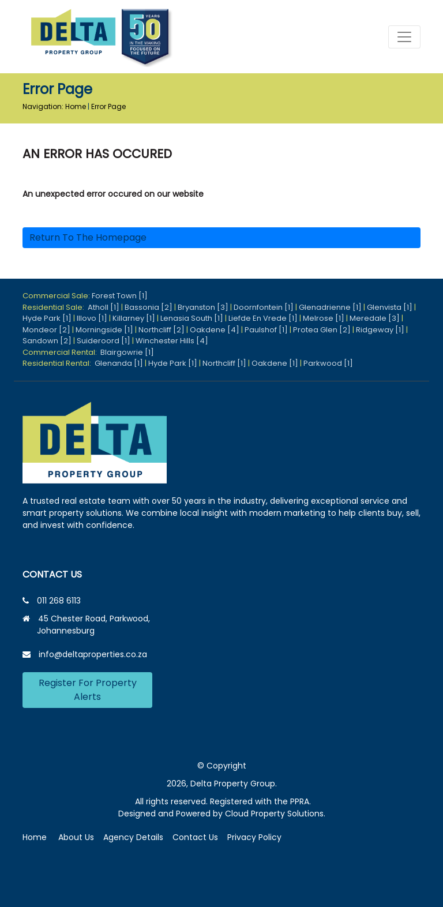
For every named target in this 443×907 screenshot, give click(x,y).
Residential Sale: (55, 307)
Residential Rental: (58, 363)
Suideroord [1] (103, 340)
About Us (76, 837)
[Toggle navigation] (404, 36)
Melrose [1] (323, 318)
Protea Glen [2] (322, 329)
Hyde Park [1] (47, 318)
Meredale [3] (375, 318)
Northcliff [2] (161, 329)
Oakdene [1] (274, 363)
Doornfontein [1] (264, 307)
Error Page (108, 106)
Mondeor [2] (46, 329)
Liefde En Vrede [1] (263, 318)
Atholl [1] (103, 307)
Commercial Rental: (61, 352)
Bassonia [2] (148, 307)
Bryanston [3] (203, 307)
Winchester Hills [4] (172, 340)
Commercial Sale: (57, 295)
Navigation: (42, 106)
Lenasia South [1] (191, 318)
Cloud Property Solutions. (275, 813)
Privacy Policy (254, 837)
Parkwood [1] (328, 363)
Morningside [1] (104, 329)
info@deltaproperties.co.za (93, 654)
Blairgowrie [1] (127, 352)
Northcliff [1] (224, 363)
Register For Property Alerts (88, 689)
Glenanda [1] (119, 363)
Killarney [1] (133, 318)
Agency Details (133, 837)
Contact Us (195, 837)
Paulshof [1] (266, 329)
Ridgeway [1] (380, 329)
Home (75, 106)
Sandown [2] (47, 340)
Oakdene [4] (214, 329)
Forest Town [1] (120, 295)
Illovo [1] (92, 318)
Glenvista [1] (389, 307)
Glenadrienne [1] (330, 307)
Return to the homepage (88, 237)
